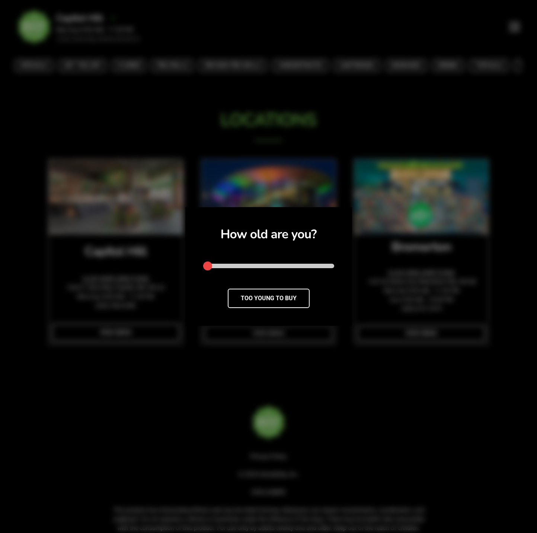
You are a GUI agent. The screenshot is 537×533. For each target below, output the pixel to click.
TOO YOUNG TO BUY (269, 298)
